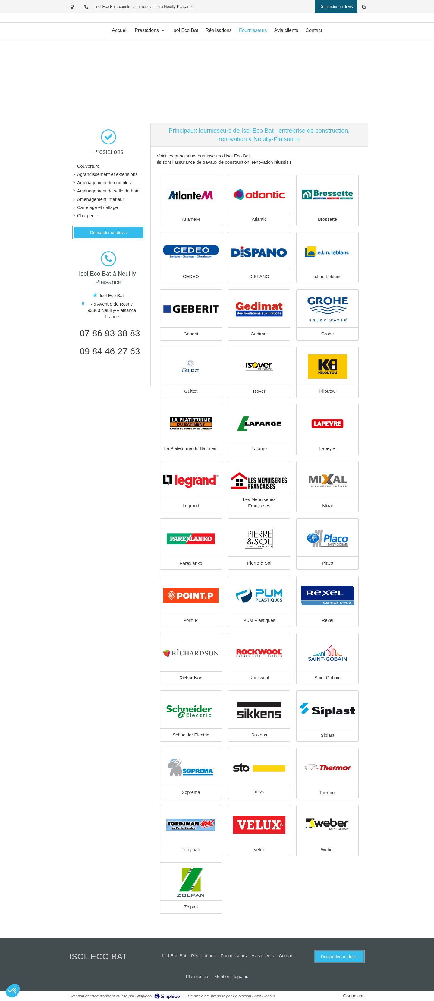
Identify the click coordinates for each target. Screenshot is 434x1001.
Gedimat (259, 333)
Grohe (327, 333)
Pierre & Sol (259, 562)
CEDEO (191, 276)
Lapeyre (327, 448)
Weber (327, 849)
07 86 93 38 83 (110, 333)
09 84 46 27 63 (110, 351)
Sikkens (259, 734)
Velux (259, 849)
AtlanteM (191, 219)
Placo (327, 562)
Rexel (327, 620)
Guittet (190, 391)
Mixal (327, 505)
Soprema (191, 792)
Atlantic (259, 219)
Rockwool (259, 677)
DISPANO (259, 276)
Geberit (191, 333)
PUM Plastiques (259, 620)
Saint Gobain (327, 677)
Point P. (191, 620)
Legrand (191, 505)
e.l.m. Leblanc (327, 276)
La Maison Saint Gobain (254, 996)
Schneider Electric (191, 734)
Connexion (354, 995)
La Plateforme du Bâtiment (191, 448)
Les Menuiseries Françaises (259, 502)
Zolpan (191, 906)
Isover (259, 391)
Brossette (327, 219)
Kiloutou (327, 391)
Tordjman (190, 849)
